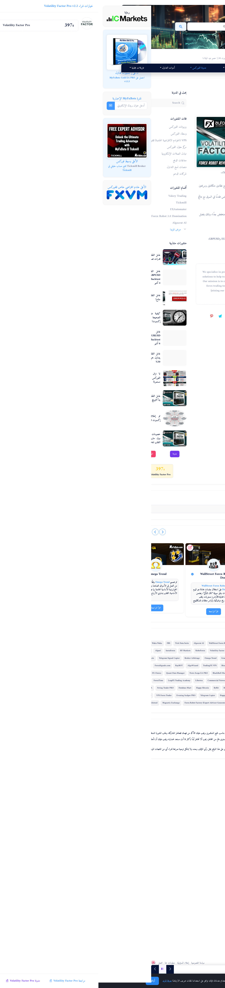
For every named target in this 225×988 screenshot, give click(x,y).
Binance (120, 812)
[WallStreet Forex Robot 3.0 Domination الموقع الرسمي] (101, 665)
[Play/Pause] (64, 969)
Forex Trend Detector (146, 798)
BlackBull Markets (125, 827)
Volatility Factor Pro (144, 170)
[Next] (56, 969)
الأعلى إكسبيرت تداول (28, 73)
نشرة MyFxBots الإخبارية (28, 98)
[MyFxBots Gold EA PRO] (28, 52)
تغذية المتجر (65, 961)
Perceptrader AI (77, 775)
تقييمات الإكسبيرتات (126, 68)
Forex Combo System (149, 694)
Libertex (117, 842)
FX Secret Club (149, 865)
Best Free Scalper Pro (81, 850)
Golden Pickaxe (95, 805)
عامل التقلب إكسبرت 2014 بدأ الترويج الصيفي (96, 406)
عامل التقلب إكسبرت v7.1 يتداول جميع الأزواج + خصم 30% (96, 366)
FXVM (132, 812)
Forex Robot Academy (83, 872)
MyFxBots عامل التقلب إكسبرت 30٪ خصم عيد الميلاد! (131, 54)
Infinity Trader (113, 835)
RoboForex (78, 783)
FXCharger (149, 850)
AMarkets (122, 805)
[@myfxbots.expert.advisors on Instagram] (161, 584)
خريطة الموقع (76, 961)
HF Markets (147, 790)
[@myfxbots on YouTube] (127, 584)
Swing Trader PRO (100, 857)
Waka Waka (109, 775)
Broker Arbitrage (77, 798)
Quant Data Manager (80, 827)
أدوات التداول (140, 75)
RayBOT (75, 812)
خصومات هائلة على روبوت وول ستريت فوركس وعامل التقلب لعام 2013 (96, 446)
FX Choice (151, 835)
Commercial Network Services (139, 842)
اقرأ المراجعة (144, 732)
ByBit (151, 857)
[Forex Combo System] (144, 682)
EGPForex (94, 887)
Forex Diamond (145, 783)
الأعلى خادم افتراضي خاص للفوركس (28, 187)
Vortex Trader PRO (103, 850)
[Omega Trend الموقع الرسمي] (69, 665)
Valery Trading (147, 768)
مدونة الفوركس (72, 68)
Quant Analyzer (147, 812)
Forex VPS (121, 879)
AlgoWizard (88, 812)
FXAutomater (111, 642)
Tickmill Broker (38, 166)
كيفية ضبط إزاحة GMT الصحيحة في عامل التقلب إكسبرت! (96, 325)
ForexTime (77, 842)
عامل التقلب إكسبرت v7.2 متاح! (96, 305)
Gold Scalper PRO (147, 827)
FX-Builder (97, 835)
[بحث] (120, 27)
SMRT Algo (78, 805)
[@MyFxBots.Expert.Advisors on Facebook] (168, 584)
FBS (120, 775)
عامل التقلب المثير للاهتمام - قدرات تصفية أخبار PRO (96, 265)
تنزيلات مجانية (86, 75)
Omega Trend (85, 693)
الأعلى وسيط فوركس (28, 161)
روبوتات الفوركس (148, 114)
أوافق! (54, 981)
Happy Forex (94, 865)
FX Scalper (127, 798)
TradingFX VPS (105, 812)
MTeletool (108, 887)
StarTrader (102, 872)
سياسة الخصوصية (132, 961)
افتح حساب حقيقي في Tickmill (21, 168)
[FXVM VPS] (28, 195)
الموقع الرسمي (85, 462)
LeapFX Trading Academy (98, 842)
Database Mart (119, 857)
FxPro (74, 820)
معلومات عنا (104, 961)
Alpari (119, 790)
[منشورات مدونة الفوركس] (163, 969)
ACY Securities (126, 820)
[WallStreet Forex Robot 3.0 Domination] (112, 682)
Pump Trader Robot (78, 835)
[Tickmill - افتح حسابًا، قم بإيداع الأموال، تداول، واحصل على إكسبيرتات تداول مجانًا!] (28, 140)
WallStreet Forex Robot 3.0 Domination (114, 696)
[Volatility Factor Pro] (135, 694)
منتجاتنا (154, 68)
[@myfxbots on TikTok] (135, 584)
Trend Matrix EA (79, 857)
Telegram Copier (77, 865)
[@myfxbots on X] (144, 584)
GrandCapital (112, 798)
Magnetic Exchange (126, 887)
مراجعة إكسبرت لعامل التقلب (145, 409)
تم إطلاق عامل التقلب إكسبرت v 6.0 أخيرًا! (96, 426)
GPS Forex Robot (104, 790)
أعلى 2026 (98, 68)
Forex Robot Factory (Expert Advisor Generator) (91, 879)
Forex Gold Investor (90, 820)
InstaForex (132, 790)
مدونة (111, 462)
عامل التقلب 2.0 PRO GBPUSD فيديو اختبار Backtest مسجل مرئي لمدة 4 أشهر (96, 285)
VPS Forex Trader (119, 872)
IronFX (110, 805)
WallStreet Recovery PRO (128, 850)
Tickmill (132, 768)
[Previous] (71, 969)
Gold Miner (109, 820)
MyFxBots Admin (138, 499)
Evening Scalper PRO (141, 872)
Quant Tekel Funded (114, 865)
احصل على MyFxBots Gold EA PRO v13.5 (28, 80)
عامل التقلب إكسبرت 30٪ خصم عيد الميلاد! (143, 129)
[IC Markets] (28, 18)
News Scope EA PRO (103, 827)
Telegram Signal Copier (142, 805)
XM (132, 783)
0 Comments (148, 609)
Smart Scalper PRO (133, 835)
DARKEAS (133, 865)
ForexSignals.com (146, 820)
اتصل (94, 959)
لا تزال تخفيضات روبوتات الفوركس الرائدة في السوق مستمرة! (96, 386)
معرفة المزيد (68, 981)
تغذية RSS (88, 961)
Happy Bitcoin (137, 857)
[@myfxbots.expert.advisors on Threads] (152, 584)
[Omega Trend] (79, 682)
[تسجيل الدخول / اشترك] (157, 622)
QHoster (135, 879)
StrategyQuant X (118, 783)
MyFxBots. (144, 961)
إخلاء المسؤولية (118, 961)
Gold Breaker (149, 879)
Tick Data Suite (133, 775)
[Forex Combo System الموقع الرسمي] (133, 665)
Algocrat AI (150, 775)
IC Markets (94, 775)
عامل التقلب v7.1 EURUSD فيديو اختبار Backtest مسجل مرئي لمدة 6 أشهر (96, 345)
